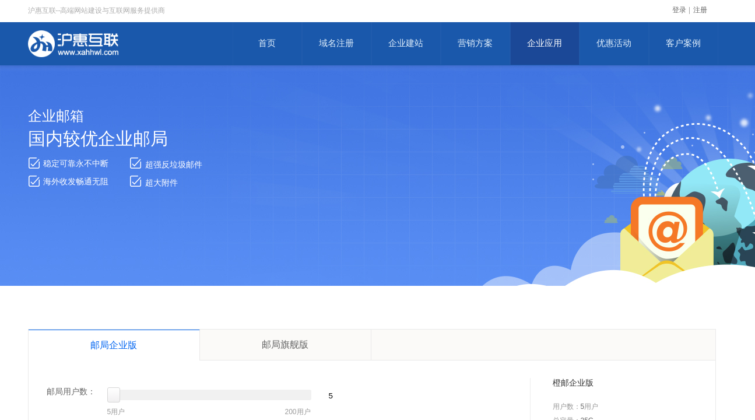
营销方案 (475, 43)
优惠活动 (613, 43)
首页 (267, 43)
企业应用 (544, 43)
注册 (700, 10)
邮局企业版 (113, 345)
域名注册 (336, 43)
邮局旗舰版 (285, 344)
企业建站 (405, 43)
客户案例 (683, 43)
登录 (679, 10)
